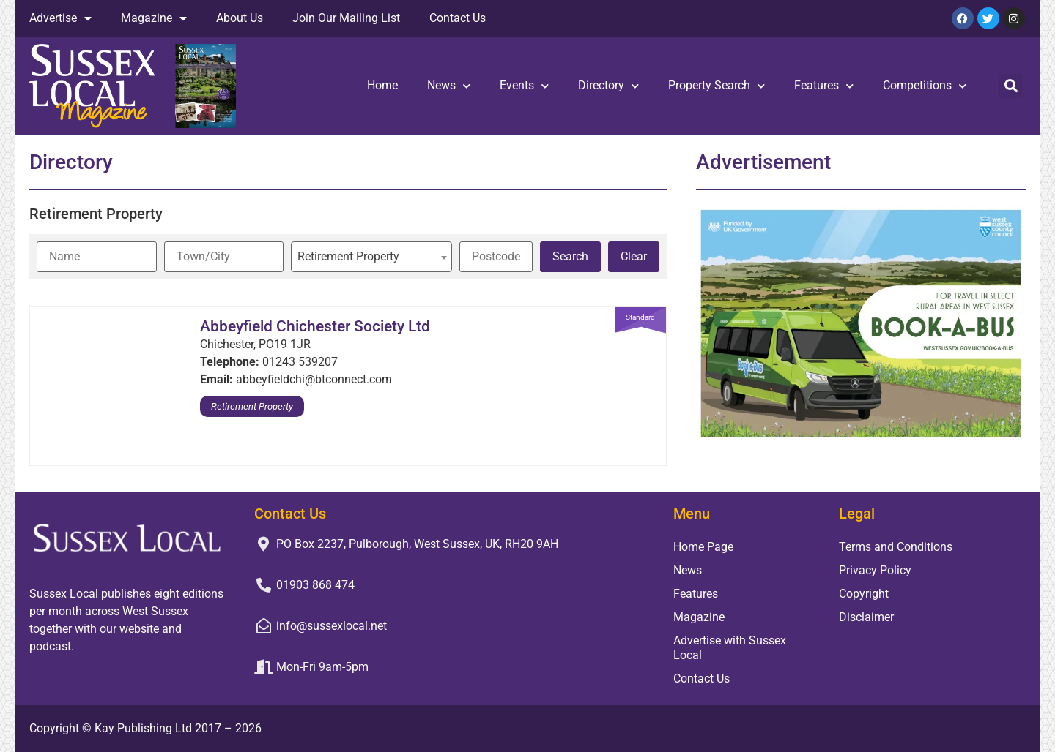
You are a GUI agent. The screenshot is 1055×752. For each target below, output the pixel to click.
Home (382, 85)
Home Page (703, 547)
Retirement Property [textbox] (348, 256)
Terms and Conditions (895, 547)
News (448, 86)
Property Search (716, 86)
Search (570, 256)
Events (524, 86)
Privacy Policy (875, 570)
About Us (239, 18)
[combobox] (371, 256)
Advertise (60, 18)
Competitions (924, 86)
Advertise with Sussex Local (729, 647)
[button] (1011, 86)
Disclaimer (866, 617)
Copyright (864, 594)
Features (824, 86)
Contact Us (457, 18)
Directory (608, 86)
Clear (634, 256)
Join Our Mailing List (346, 18)
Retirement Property (252, 406)
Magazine (154, 18)
